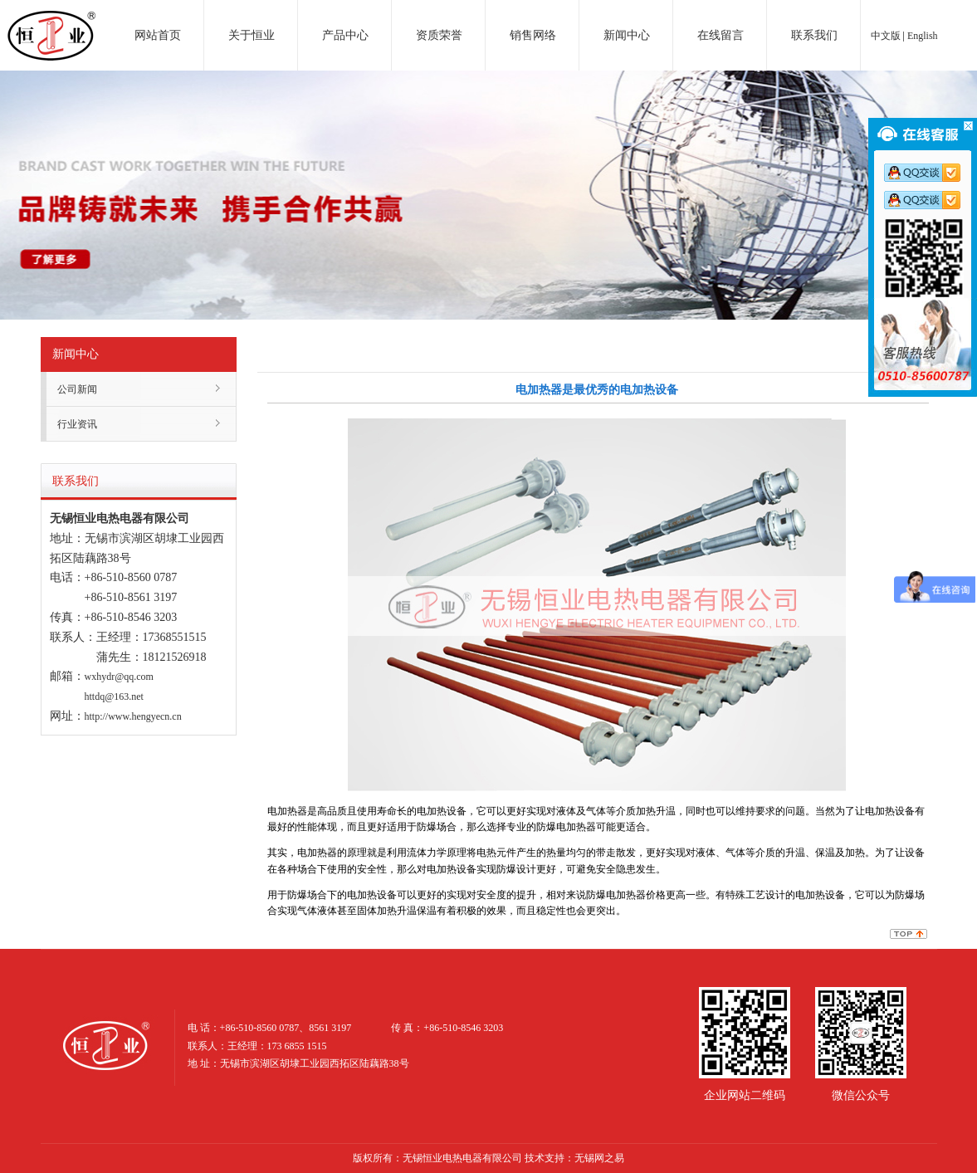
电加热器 (51, 20)
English (922, 36)
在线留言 (720, 35)
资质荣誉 (439, 35)
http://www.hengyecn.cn (133, 716)
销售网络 (533, 35)
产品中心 (345, 35)
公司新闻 (77, 389)
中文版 (886, 36)
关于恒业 (251, 35)
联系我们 (814, 35)
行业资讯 (77, 424)
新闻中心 (626, 35)
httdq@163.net (114, 696)
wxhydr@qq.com (119, 676)
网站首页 (157, 35)
